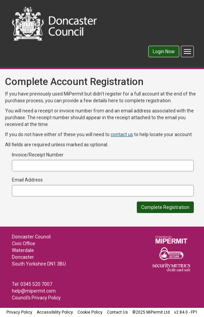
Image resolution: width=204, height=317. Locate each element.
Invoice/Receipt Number (37, 154)
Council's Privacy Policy (36, 297)
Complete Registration (165, 207)
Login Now (164, 51)
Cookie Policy (90, 312)
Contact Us (117, 312)
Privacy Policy (19, 312)
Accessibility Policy (55, 312)
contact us (122, 134)
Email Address (27, 180)
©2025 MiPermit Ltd (151, 312)
